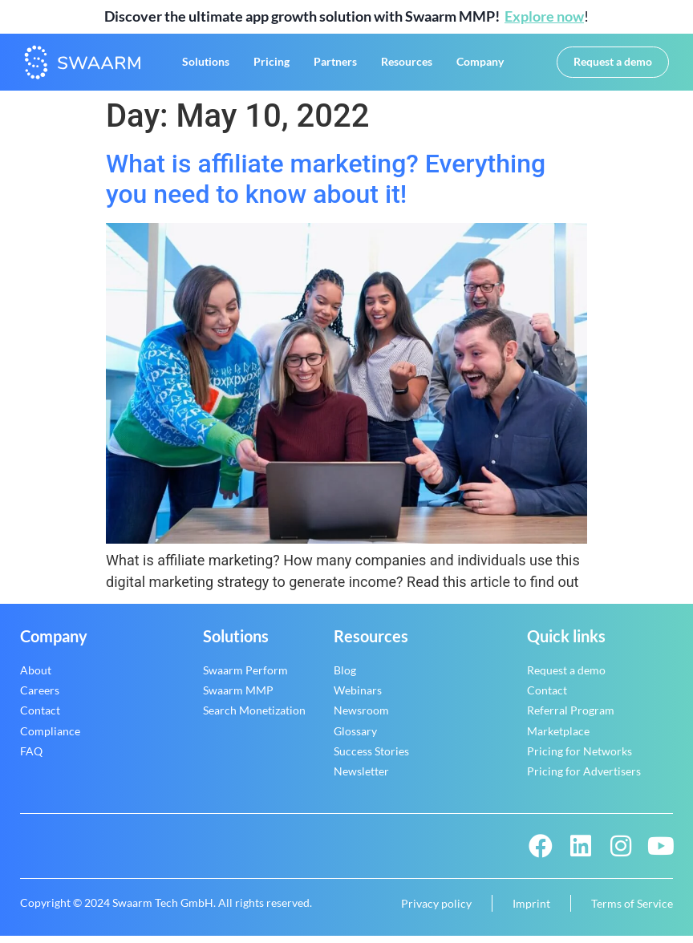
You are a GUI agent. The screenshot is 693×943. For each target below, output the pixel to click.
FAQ (31, 758)
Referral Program (570, 717)
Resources (406, 65)
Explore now (544, 16)
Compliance (50, 737)
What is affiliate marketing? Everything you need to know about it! (325, 186)
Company (480, 65)
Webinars (358, 697)
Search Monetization (254, 717)
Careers (39, 697)
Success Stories (371, 758)
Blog (345, 677)
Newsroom (361, 717)
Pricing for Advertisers (584, 778)
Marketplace (558, 737)
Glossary (355, 737)
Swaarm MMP (238, 697)
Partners (335, 65)
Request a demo (566, 677)
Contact (40, 717)
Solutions (205, 65)
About (35, 677)
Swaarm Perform (245, 677)
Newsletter (361, 778)
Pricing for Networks (579, 758)
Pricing (271, 65)
